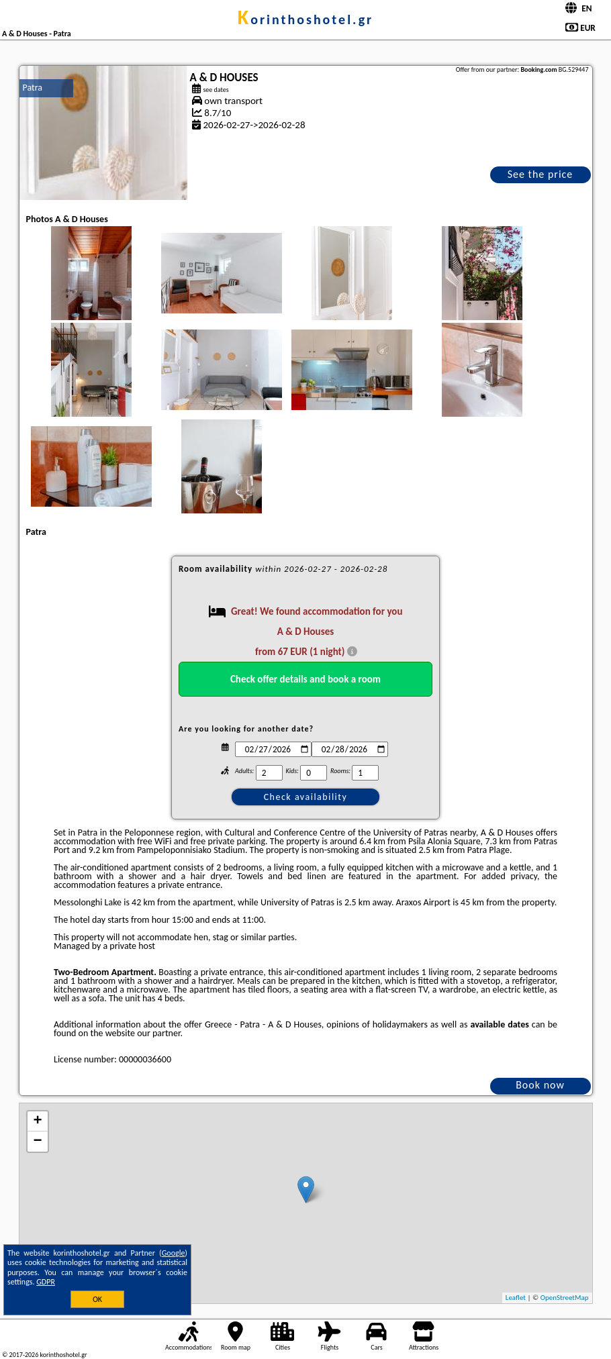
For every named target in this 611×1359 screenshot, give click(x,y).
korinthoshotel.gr (305, 19)
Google (173, 1253)
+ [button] (37, 1121)
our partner (158, 1033)
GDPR (45, 1282)
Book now (540, 1084)
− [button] (37, 1141)
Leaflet (516, 1297)
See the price (540, 174)
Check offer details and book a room (305, 679)
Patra (33, 87)
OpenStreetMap (564, 1297)
